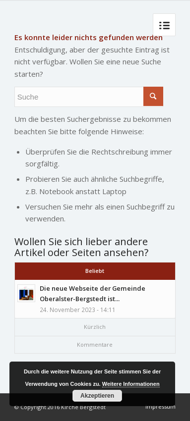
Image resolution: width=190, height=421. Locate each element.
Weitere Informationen (131, 384)
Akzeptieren (97, 395)
